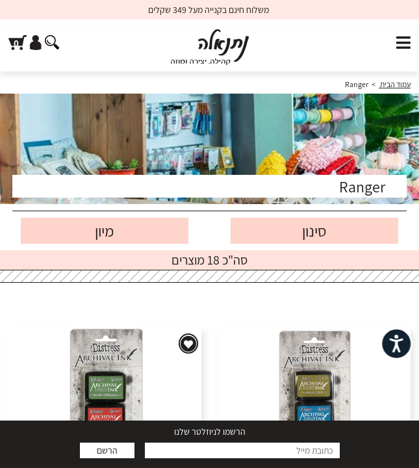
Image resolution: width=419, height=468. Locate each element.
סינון (314, 230)
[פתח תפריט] (403, 43)
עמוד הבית (395, 84)
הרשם (107, 450)
